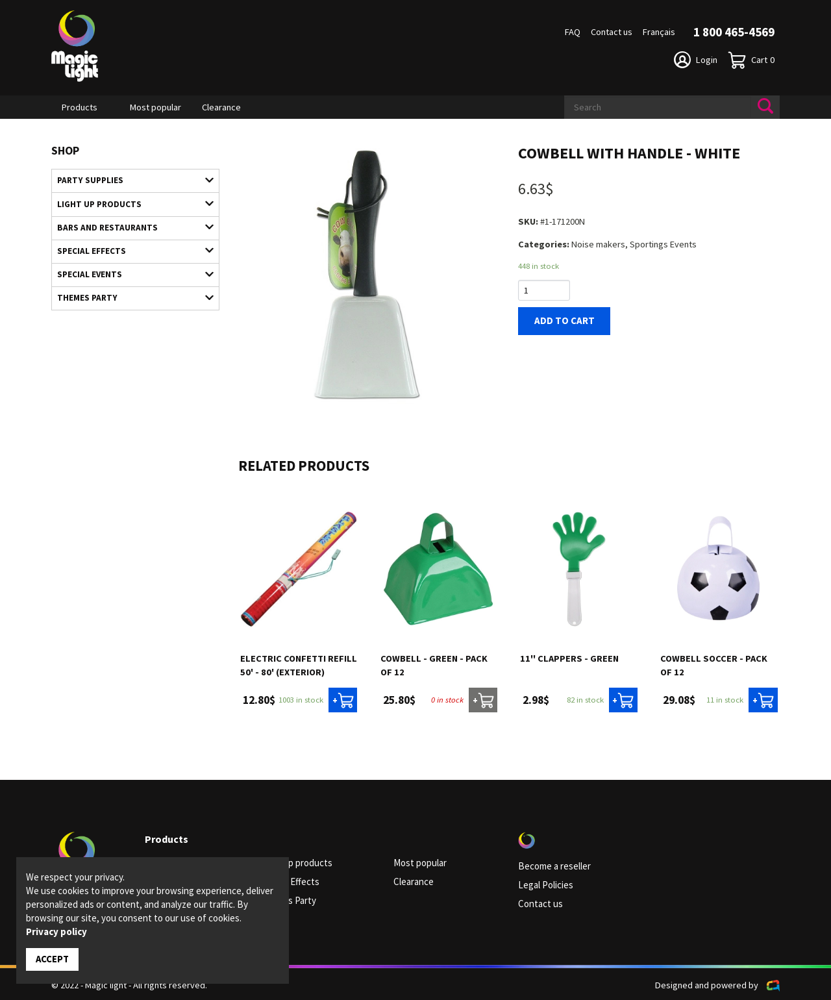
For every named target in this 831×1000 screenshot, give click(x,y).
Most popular (155, 107)
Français (659, 32)
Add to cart (561, 321)
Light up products (129, 203)
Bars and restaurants (129, 225)
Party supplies (129, 180)
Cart (751, 60)
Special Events (129, 270)
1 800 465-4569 (734, 32)
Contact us (611, 32)
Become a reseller (553, 866)
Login (695, 59)
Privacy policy (56, 932)
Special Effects (129, 247)
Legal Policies (545, 884)
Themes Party (129, 293)
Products (79, 107)
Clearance (221, 107)
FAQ (572, 32)
